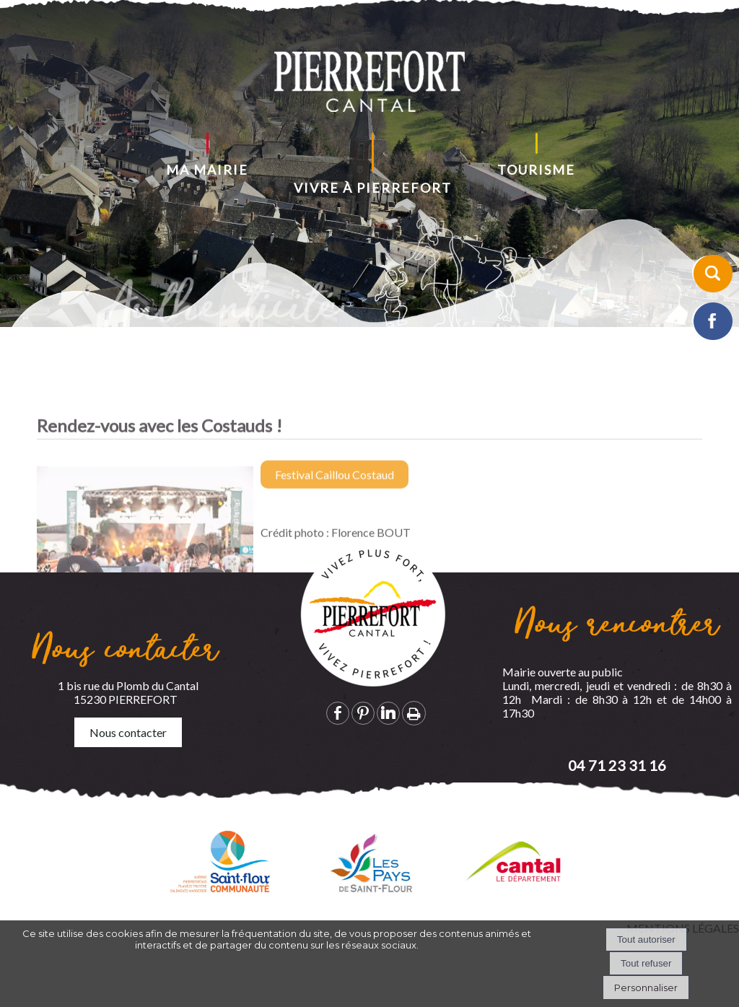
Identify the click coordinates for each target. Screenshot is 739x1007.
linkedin (388, 713)
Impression (414, 713)
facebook (337, 713)
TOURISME (536, 170)
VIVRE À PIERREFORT (373, 188)
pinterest (363, 713)
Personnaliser (646, 987)
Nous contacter (128, 732)
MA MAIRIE (207, 170)
